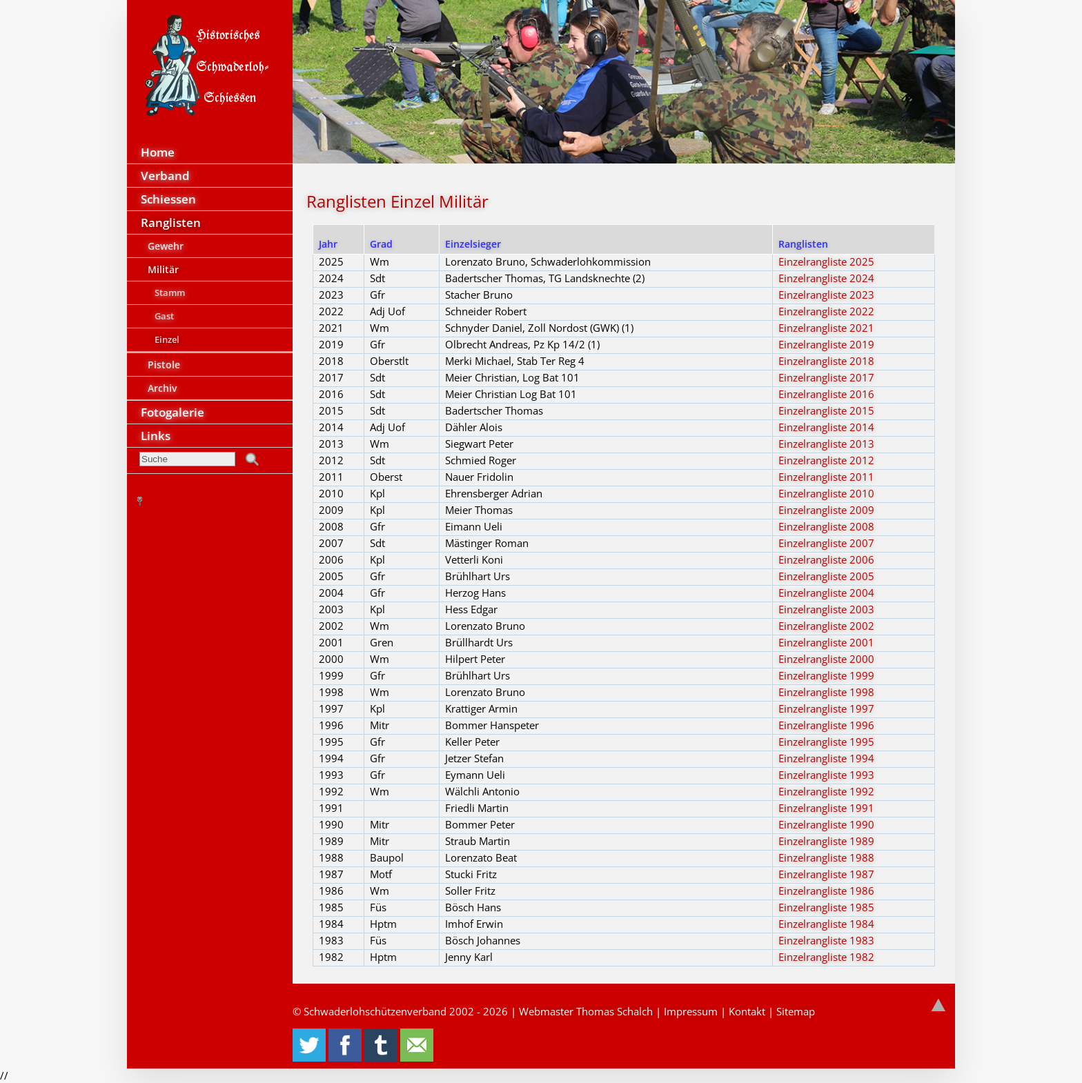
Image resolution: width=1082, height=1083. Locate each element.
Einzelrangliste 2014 (826, 427)
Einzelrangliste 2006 (826, 559)
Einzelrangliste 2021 (826, 328)
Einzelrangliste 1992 (826, 791)
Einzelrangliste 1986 (826, 890)
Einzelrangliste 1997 (826, 708)
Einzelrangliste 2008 (826, 526)
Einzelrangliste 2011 (826, 477)
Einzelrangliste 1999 (826, 675)
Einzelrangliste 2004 (826, 592)
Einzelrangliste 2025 (826, 261)
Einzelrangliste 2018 (826, 361)
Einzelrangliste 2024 (826, 278)
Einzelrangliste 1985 (826, 907)
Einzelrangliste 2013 (826, 443)
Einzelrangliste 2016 (826, 394)
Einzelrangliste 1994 (826, 758)
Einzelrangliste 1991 (826, 808)
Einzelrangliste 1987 (826, 874)
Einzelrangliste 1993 (826, 775)
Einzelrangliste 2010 (826, 493)
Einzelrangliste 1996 (826, 725)
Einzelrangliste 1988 (826, 857)
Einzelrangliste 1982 (826, 957)
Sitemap (795, 1011)
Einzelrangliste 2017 (826, 377)
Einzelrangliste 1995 (826, 741)
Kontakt (747, 1011)
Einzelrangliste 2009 (826, 510)
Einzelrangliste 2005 (826, 576)
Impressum (691, 1011)
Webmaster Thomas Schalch (586, 1011)
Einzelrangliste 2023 (826, 294)
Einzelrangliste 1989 (826, 841)
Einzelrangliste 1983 (826, 940)
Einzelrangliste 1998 (826, 692)
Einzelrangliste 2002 (826, 626)
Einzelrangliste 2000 (826, 659)
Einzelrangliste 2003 (826, 609)
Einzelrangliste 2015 (826, 410)
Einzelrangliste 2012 (826, 460)
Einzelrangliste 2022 (826, 311)
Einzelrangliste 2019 (826, 344)
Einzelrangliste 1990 (826, 824)
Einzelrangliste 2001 (826, 642)
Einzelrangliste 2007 (826, 543)
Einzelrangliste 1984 (826, 924)
